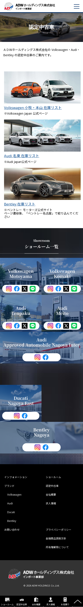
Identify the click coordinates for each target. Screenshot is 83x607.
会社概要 (36, 601)
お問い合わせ (12, 530)
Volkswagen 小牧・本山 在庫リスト (42, 90)
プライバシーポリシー (58, 530)
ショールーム (7, 601)
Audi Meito (62, 310)
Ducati (11, 512)
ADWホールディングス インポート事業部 (35, 6)
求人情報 (50, 601)
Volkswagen (14, 494)
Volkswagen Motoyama (21, 273)
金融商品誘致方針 (56, 538)
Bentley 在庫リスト (42, 187)
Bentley (11, 521)
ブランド (9, 486)
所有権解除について (57, 547)
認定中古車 (21, 601)
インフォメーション (15, 477)
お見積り (65, 601)
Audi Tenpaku (20, 310)
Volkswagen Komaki (62, 273)
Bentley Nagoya (41, 432)
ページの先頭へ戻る (77, 601)
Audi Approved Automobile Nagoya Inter (41, 342)
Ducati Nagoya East (21, 400)
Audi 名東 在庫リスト (42, 139)
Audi (10, 503)
